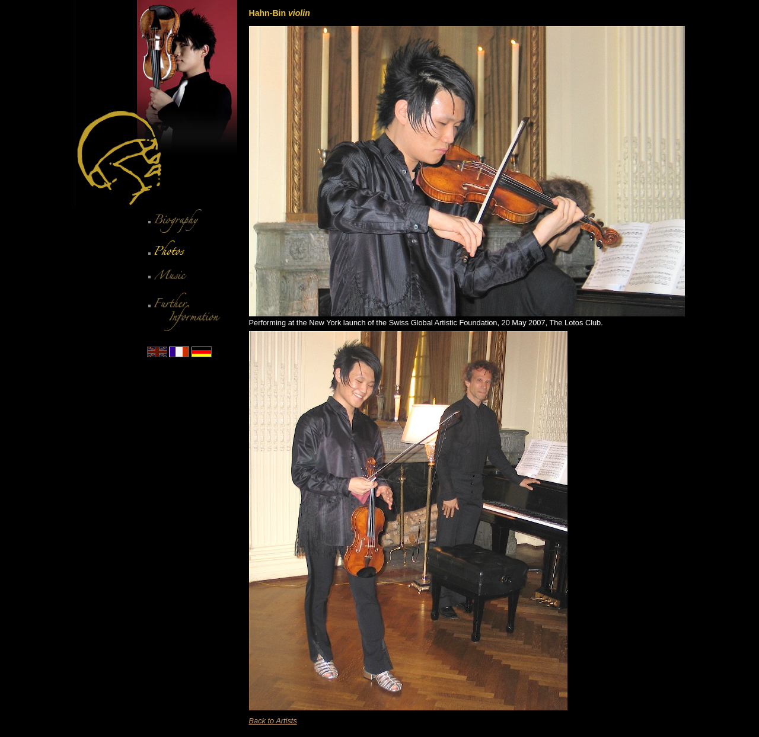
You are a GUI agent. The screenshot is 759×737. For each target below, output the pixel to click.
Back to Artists (273, 720)
